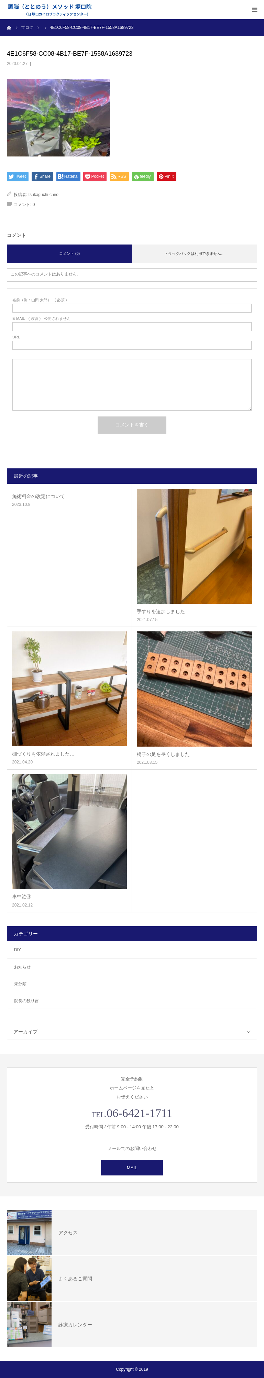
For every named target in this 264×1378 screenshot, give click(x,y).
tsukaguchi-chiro (43, 194)
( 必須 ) (39, 300)
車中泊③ (21, 896)
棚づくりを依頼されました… (43, 754)
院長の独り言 (26, 1000)
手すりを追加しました (161, 611)
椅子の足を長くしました (163, 754)
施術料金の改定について (38, 496)
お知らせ (22, 967)
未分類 (20, 983)
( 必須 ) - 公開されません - (42, 319)
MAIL (132, 1167)
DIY (17, 949)
